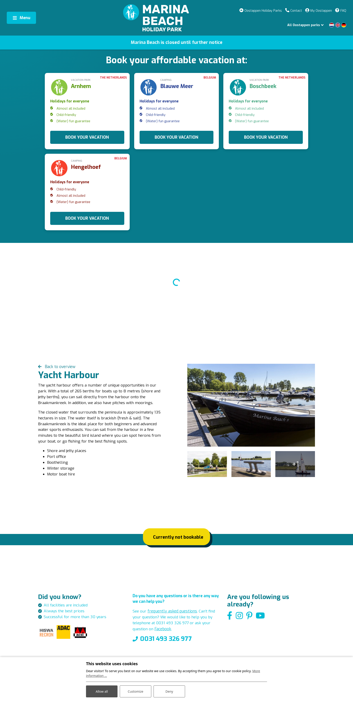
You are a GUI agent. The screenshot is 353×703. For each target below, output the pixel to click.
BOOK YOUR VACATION (87, 137)
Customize (135, 691)
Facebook (163, 634)
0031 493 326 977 (166, 644)
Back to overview (60, 367)
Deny (169, 691)
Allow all (102, 691)
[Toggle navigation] (21, 18)
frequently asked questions (173, 615)
